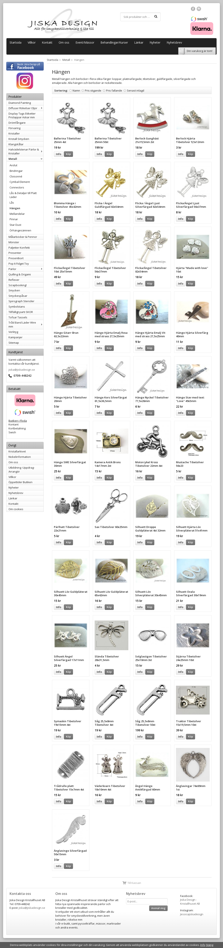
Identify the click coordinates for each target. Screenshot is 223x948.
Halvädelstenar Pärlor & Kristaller (26, 151)
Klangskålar (16, 144)
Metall (26, 159)
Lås (12, 202)
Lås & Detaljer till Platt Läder (23, 195)
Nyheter (155, 42)
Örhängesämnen (20, 230)
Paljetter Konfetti (19, 247)
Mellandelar (17, 214)
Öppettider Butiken (20, 482)
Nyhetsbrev (174, 42)
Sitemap (14, 343)
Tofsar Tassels (18, 317)
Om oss (64, 42)
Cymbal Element (20, 182)
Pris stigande (93, 90)
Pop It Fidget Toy (19, 263)
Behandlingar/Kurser (114, 42)
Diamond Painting (20, 103)
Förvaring (14, 128)
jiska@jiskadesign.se (22, 369)
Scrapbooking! (18, 285)
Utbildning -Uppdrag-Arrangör (22, 469)
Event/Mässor (85, 42)
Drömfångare (17, 123)
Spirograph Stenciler (21, 301)
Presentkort (16, 258)
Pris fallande (114, 90)
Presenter (15, 253)
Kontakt (47, 42)
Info (58, 154)
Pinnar (14, 219)
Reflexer (14, 280)
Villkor (32, 42)
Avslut (13, 165)
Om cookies (16, 509)
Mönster (14, 242)
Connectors (17, 187)
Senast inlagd (135, 90)
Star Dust (15, 225)
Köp (68, 154)
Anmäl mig (158, 908)
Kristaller (14, 133)
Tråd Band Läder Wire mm (26, 324)
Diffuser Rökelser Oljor (26, 108)
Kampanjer (15, 337)
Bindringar (16, 171)
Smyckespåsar (18, 296)
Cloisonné (16, 176)
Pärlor (26, 269)
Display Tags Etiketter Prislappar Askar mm (22, 115)
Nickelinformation (20, 457)
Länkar (138, 42)
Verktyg (13, 332)
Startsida (15, 42)
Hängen (15, 208)
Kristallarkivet (17, 451)
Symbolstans (17, 306)
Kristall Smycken (19, 139)
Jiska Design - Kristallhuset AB (190, 901)
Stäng (209, 945)
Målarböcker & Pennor (23, 237)
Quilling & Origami (20, 274)
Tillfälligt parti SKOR (21, 312)
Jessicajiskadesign (191, 914)
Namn (76, 90)
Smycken (14, 290)
